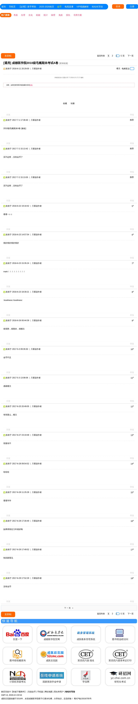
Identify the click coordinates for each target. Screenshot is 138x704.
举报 (132, 115)
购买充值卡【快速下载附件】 (13, 692)
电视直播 (69, 6)
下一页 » (69, 608)
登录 (118, 6)
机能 (38, 15)
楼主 (118, 68)
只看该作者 (37, 69)
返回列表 (101, 56)
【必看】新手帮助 (27, 6)
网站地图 (48, 692)
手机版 (40, 692)
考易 (16, 15)
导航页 (12, 6)
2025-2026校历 (46, 6)
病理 (53, 15)
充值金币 (32, 692)
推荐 (132, 120)
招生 (68, 15)
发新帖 (8, 55)
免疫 (61, 15)
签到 (3, 6)
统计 (46, 15)
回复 (31, 85)
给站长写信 (97, 6)
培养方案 (78, 15)
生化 (31, 15)
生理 (23, 15)
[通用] (7, 63)
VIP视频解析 (83, 6)
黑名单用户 (59, 692)
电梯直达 (126, 69)
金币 (59, 6)
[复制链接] (63, 63)
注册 (132, 6)
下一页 (131, 56)
